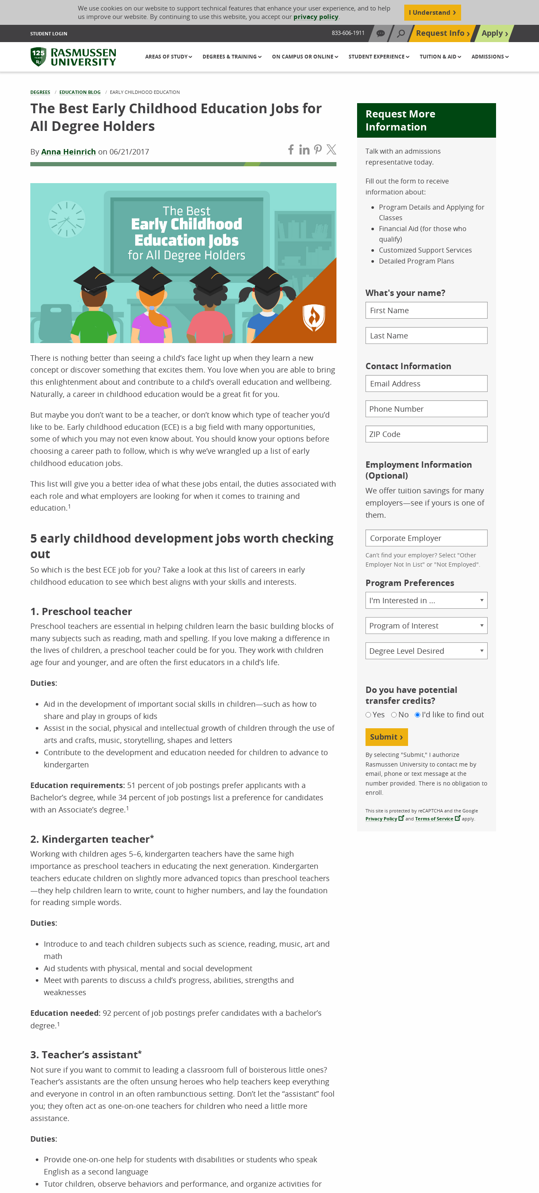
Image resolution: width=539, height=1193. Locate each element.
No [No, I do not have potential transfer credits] (403, 714)
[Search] (401, 33)
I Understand (430, 12)
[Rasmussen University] (73, 56)
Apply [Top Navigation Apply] (492, 33)
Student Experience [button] (377, 56)
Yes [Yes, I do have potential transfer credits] (379, 714)
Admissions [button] (488, 56)
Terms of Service (434, 818)
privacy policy (316, 16)
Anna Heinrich (68, 151)
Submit (384, 737)
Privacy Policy (381, 818)
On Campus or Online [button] (303, 56)
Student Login (48, 33)
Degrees (40, 92)
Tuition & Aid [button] (439, 56)
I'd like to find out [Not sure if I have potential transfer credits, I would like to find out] (453, 714)
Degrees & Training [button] (230, 56)
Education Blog (80, 92)
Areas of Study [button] (167, 56)
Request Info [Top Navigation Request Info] (440, 33)
